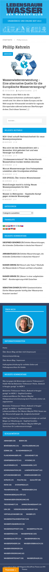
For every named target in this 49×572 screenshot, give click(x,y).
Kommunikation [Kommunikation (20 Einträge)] (12, 470)
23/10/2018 (9, 90)
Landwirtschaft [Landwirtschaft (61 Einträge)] (33, 470)
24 (16, 142)
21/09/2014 (8, 181)
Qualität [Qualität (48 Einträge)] (35, 480)
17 (16, 155)
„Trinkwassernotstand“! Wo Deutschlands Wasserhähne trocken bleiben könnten (22, 160)
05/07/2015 (8, 142)
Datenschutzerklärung (11, 356)
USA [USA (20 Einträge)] (7, 509)
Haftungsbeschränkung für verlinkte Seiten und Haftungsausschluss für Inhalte (20, 365)
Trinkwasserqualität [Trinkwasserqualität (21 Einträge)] (15, 495)
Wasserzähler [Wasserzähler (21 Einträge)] (34, 558)
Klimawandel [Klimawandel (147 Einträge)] (29, 465)
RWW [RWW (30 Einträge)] (7, 485)
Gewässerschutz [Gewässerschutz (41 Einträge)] (12, 460)
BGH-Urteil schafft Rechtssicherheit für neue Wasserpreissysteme (23, 138)
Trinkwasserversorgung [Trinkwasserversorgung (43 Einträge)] (16, 500)
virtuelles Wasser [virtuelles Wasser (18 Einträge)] (13, 514)
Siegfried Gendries (25, 90)
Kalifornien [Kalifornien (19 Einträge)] (11, 465)
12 (16, 165)
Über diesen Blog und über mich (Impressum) (19, 352)
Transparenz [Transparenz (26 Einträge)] (11, 490)
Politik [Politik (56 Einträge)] (21, 480)
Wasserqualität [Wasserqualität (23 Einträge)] (12, 539)
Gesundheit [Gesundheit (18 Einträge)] (31, 455)
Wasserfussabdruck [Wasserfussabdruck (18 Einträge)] (14, 524)
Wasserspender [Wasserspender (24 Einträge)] (12, 543)
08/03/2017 (8, 199)
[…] (28, 109)
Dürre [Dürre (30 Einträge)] (8, 451)
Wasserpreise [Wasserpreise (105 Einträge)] (29, 534)
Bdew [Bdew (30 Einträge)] (23, 441)
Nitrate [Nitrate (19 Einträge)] (9, 480)
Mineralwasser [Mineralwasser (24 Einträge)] (32, 475)
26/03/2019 (8, 174)
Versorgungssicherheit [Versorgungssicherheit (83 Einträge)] (26, 509)
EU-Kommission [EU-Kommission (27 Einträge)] (24, 451)
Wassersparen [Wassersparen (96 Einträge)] (32, 539)
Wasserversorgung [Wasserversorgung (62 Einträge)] (14, 553)
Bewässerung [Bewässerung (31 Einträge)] (11, 446)
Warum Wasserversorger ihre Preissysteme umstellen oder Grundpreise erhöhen (23, 170)
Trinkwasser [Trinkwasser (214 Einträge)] (29, 490)
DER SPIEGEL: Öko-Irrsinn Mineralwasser (22, 177)
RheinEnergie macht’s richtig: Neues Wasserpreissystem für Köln (20, 186)
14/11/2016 (8, 155)
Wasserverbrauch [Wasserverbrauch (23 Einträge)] (33, 543)
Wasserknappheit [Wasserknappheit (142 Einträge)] (13, 529)
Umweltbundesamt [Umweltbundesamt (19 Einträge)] (31, 504)
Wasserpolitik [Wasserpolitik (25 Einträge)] (34, 529)
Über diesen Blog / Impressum (14, 360)
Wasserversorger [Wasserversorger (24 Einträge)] (13, 548)
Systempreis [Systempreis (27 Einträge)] (21, 485)
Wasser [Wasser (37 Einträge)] (31, 514)
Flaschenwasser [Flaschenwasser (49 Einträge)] (12, 455)
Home (5, 348)
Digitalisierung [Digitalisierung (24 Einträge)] (30, 446)
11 (16, 174)
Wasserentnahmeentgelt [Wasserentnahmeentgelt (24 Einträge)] (16, 519)
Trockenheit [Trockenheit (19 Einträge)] (11, 504)
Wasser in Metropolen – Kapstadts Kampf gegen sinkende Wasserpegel (22, 195)
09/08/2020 (8, 165)
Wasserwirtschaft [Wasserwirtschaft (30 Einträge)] (14, 558)
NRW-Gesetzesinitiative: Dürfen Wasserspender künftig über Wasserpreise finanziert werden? (23, 290)
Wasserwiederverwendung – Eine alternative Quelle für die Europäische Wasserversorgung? (24, 83)
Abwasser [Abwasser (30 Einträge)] (10, 441)
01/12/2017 (8, 190)
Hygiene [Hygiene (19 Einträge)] (30, 460)
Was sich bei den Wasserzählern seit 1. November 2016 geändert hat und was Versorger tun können (21, 150)
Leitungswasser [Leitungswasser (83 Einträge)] (12, 475)
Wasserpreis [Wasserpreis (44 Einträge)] (11, 534)
